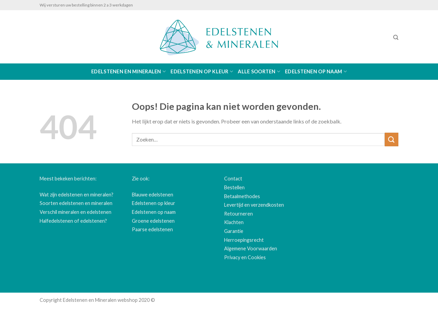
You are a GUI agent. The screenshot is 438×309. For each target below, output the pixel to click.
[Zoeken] (395, 37)
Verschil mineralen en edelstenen (75, 212)
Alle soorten (259, 71)
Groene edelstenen (153, 221)
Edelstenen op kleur (201, 71)
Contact (233, 178)
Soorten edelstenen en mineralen (76, 203)
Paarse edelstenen (152, 229)
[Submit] (391, 139)
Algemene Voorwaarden (250, 248)
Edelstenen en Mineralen (128, 71)
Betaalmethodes (242, 196)
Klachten (234, 222)
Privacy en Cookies (245, 257)
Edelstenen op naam (316, 71)
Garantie (233, 231)
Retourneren (238, 214)
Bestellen (234, 187)
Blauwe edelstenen (152, 194)
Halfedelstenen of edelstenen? (73, 221)
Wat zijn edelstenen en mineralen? (76, 194)
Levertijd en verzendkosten (254, 205)
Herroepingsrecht (244, 240)
